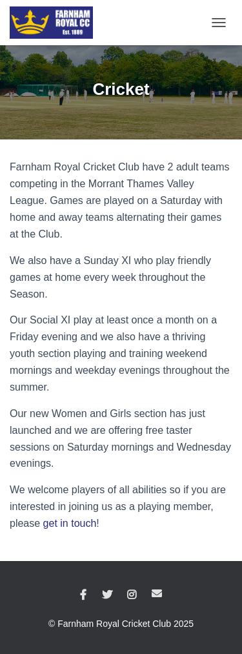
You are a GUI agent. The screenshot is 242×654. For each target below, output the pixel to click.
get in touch (70, 523)
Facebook (83, 595)
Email (156, 593)
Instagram (132, 595)
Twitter (107, 595)
